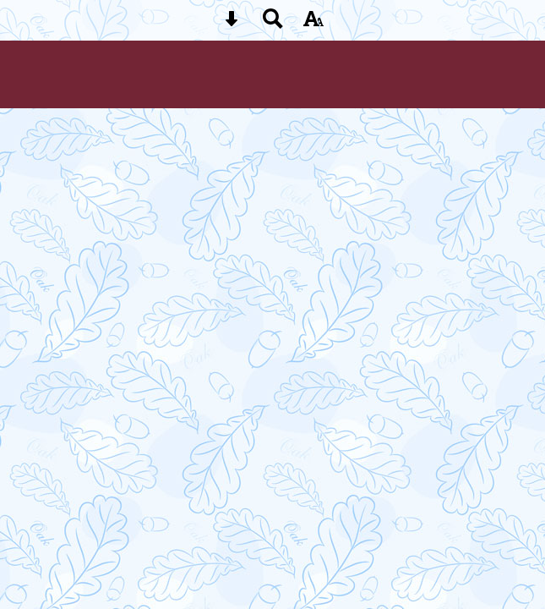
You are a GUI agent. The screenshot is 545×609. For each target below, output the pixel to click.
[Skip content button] (231, 24)
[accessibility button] (313, 24)
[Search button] (273, 24)
